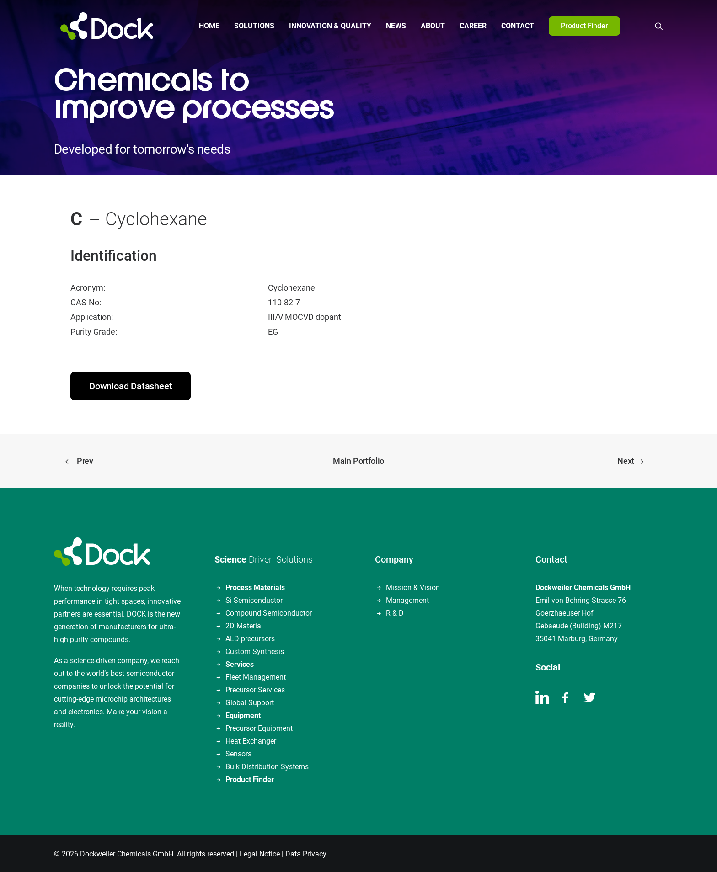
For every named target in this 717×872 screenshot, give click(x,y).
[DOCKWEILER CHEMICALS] (100, 26)
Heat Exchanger (250, 740)
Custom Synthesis (254, 650)
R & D (395, 612)
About (429, 25)
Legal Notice (260, 853)
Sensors (238, 753)
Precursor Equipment (259, 727)
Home (206, 25)
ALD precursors (250, 637)
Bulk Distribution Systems (267, 765)
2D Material (244, 625)
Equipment (243, 714)
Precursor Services (255, 689)
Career (469, 25)
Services (239, 663)
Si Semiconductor (254, 599)
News (393, 25)
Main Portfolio (358, 460)
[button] (659, 26)
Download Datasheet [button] (130, 385)
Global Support (249, 701)
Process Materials (255, 586)
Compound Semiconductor (268, 612)
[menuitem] (206, 26)
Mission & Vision (413, 586)
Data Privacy (305, 853)
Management (407, 599)
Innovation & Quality (327, 25)
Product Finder (249, 778)
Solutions (251, 25)
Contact (514, 25)
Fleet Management (255, 676)
